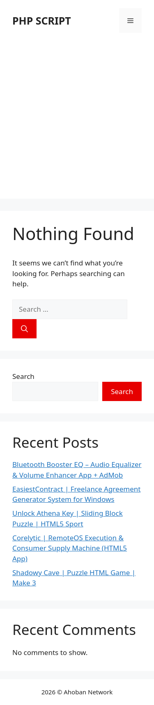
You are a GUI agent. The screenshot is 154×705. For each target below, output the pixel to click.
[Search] (24, 329)
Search (23, 376)
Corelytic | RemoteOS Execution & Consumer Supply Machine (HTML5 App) (69, 548)
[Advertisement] (77, 122)
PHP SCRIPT (41, 20)
